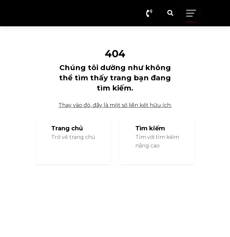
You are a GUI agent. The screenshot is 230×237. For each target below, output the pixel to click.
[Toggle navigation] (191, 13)
